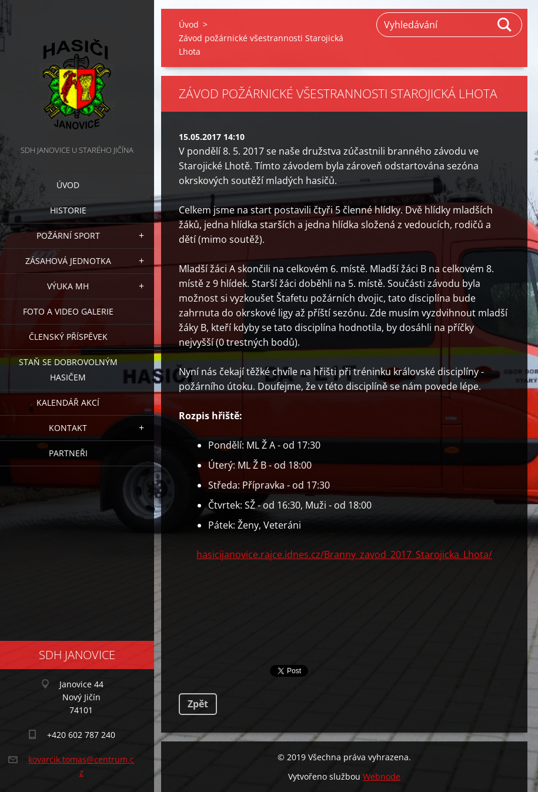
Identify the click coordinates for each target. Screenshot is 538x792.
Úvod (67, 185)
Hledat (505, 25)
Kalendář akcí (67, 402)
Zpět (198, 703)
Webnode (381, 776)
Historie (68, 210)
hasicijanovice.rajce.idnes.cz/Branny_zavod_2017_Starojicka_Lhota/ (344, 554)
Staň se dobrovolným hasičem (68, 369)
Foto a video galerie (68, 311)
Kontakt (68, 427)
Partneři (68, 453)
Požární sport (68, 235)
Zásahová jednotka (68, 260)
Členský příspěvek (68, 336)
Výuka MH (68, 286)
